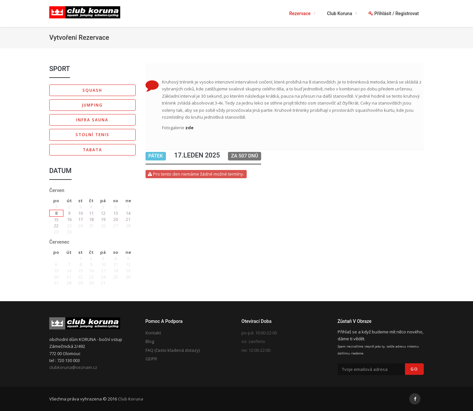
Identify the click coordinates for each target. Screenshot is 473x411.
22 (56, 226)
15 (56, 220)
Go (414, 369)
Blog (150, 341)
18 (91, 219)
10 (80, 213)
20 (115, 219)
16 (69, 219)
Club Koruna (130, 399)
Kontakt (153, 333)
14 (128, 213)
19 (103, 219)
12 (103, 213)
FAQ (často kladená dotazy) (173, 350)
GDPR (151, 359)
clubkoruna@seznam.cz (73, 367)
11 (91, 213)
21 (128, 219)
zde (189, 128)
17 (80, 219)
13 (115, 213)
